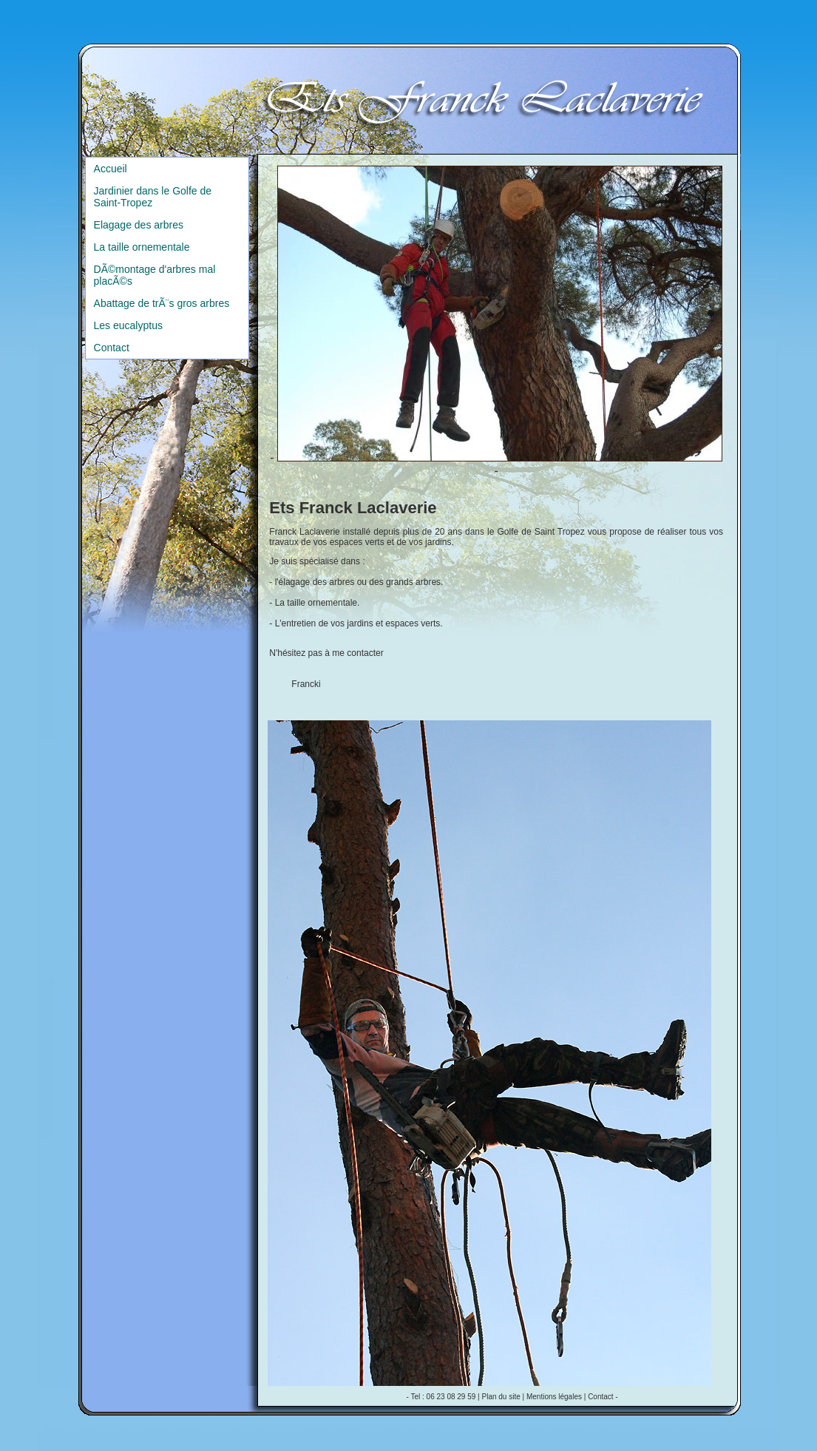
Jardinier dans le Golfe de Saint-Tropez (153, 197)
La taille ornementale (142, 247)
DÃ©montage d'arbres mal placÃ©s (155, 275)
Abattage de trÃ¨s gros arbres (162, 303)
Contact (111, 348)
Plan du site (501, 1397)
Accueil (110, 169)
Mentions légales (554, 1397)
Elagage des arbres (138, 225)
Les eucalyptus (128, 325)
